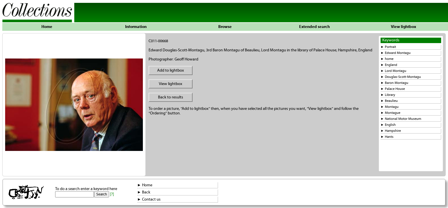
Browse (225, 27)
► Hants (387, 137)
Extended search (314, 27)
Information (136, 27)
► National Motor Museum (401, 119)
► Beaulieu (389, 101)
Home (46, 27)
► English (388, 125)
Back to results (170, 97)
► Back (143, 192)
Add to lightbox (170, 70)
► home (387, 59)
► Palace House (393, 89)
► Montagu (390, 107)
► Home (144, 185)
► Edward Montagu (396, 53)
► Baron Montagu (394, 83)
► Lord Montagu (393, 71)
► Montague (390, 113)
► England (389, 65)
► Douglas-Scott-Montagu (401, 77)
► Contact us (149, 199)
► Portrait (388, 47)
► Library (388, 95)
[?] (112, 194)
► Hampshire (391, 131)
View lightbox (403, 27)
